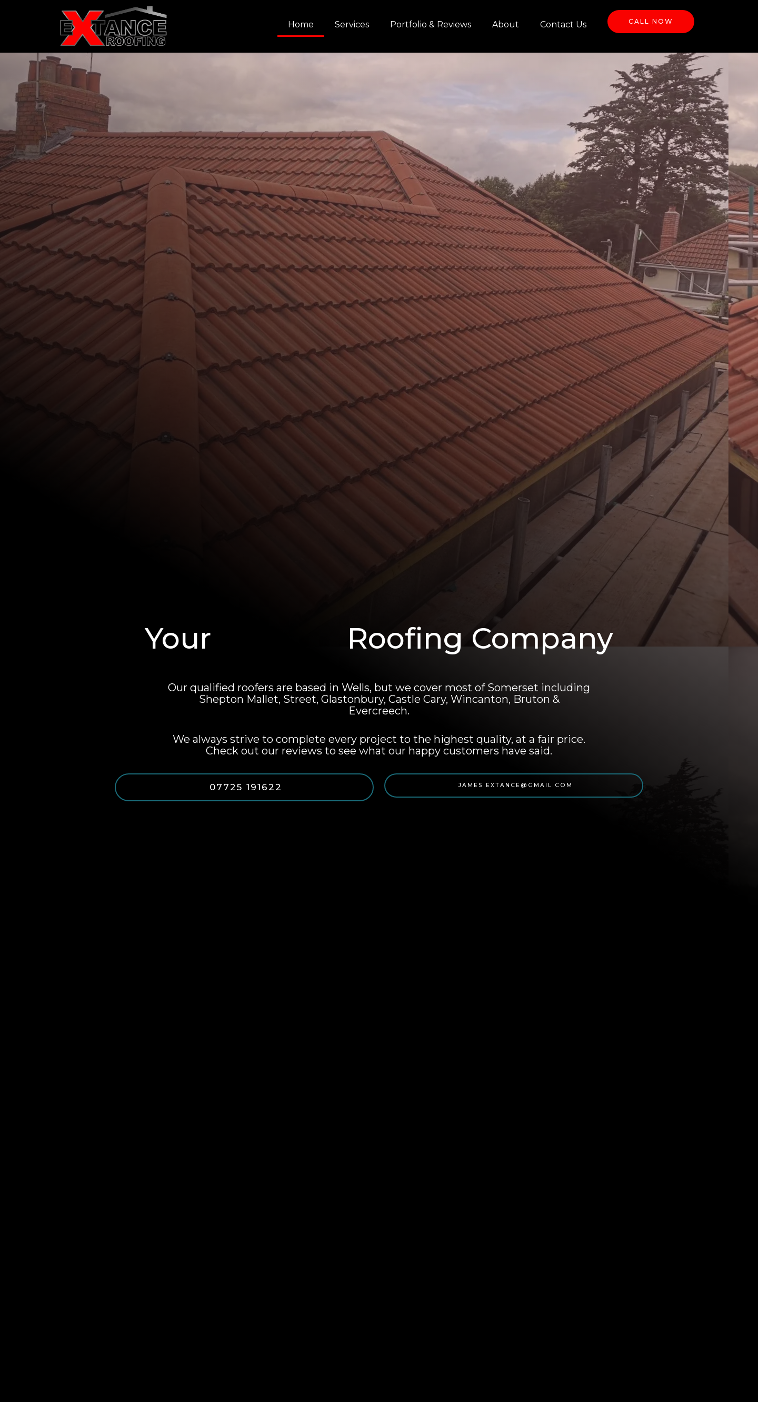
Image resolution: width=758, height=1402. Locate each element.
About (505, 24)
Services (352, 24)
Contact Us (563, 24)
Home (301, 24)
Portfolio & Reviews (430, 24)
